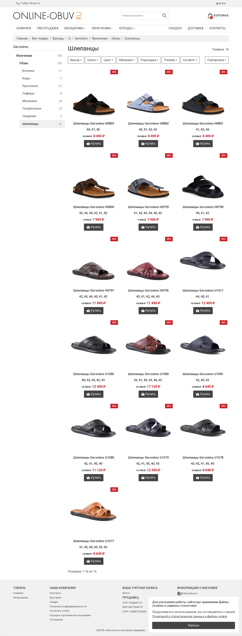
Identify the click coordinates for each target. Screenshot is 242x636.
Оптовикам (56, 619)
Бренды (127, 28)
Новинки (23, 28)
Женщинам (75, 28)
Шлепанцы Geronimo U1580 (93, 457)
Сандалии (42, 116)
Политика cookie (59, 610)
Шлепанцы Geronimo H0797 (93, 290)
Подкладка (148, 60)
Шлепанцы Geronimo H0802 (148, 123)
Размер (169, 60)
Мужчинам (102, 28)
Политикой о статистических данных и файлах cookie (189, 616)
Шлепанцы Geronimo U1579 (148, 457)
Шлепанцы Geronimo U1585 (93, 374)
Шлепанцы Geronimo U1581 (203, 374)
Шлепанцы (42, 124)
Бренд (74, 60)
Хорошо (193, 625)
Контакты (217, 28)
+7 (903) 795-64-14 (28, 3)
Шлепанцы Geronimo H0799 (148, 207)
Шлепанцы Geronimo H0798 (203, 207)
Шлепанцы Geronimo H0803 (93, 123)
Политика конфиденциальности (68, 606)
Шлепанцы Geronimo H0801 (203, 123)
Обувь (40, 63)
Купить (93, 143)
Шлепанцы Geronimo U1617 (203, 290)
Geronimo (20, 47)
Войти (221, 3)
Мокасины (42, 101)
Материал (126, 60)
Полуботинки (42, 109)
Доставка (195, 28)
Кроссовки (42, 86)
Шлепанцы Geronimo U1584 (148, 374)
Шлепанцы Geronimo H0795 (148, 290)
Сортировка (215, 60)
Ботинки (42, 71)
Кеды (42, 78)
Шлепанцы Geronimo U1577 (93, 541)
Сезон (91, 60)
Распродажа (47, 28)
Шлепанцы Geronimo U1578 (203, 457)
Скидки (175, 28)
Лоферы (42, 94)
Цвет (107, 60)
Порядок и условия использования (70, 615)
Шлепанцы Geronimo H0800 (93, 207)
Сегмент (189, 60)
